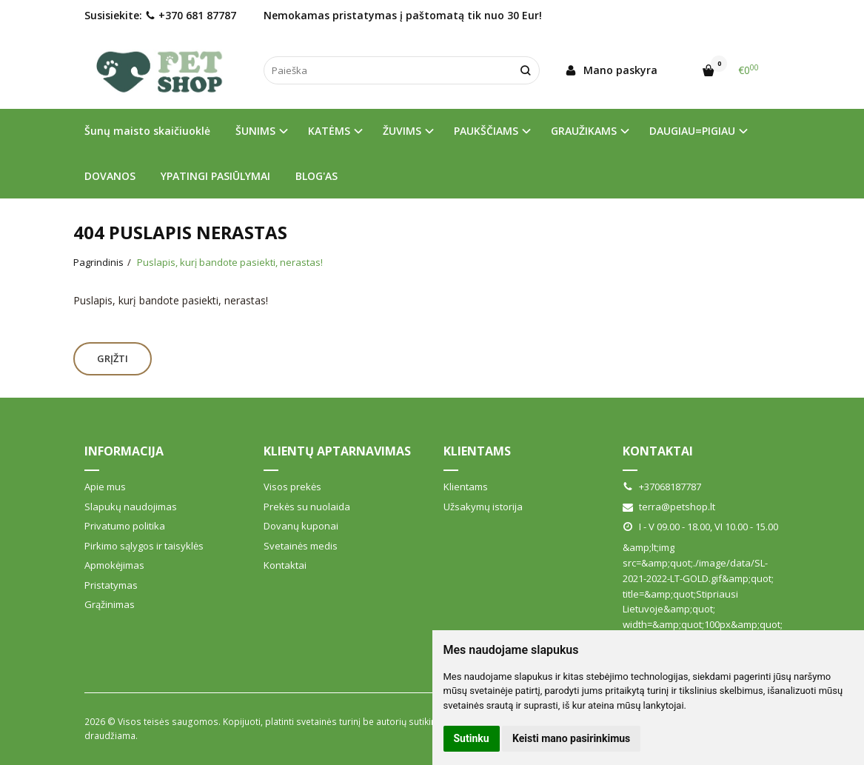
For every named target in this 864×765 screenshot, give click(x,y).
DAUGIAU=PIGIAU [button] (692, 131)
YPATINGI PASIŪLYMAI (215, 176)
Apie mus (105, 486)
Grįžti (112, 358)
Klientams (477, 451)
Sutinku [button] (471, 738)
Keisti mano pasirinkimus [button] (571, 738)
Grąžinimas (109, 604)
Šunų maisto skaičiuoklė (147, 131)
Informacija (124, 451)
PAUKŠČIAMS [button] (486, 131)
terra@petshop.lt (669, 506)
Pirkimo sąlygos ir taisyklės (144, 545)
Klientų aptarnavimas (337, 451)
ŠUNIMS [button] (255, 131)
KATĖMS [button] (329, 131)
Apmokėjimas (114, 565)
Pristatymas (111, 585)
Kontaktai (285, 565)
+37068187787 (662, 486)
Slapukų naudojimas (130, 506)
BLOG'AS (316, 176)
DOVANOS (109, 176)
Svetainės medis (301, 545)
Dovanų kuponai (301, 525)
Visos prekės (292, 486)
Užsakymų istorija (483, 506)
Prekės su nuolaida (307, 506)
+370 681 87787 (190, 15)
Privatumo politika (124, 525)
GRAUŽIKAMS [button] (584, 131)
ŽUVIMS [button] (402, 131)
